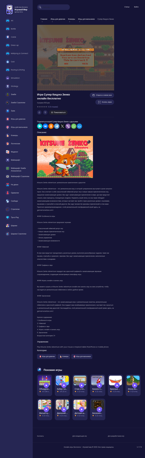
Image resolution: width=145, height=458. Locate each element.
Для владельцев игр (79, 436)
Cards (10, 37)
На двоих (11, 184)
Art (9, 20)
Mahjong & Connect (16, 53)
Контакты (40, 436)
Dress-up (12, 45)
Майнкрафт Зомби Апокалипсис (15, 169)
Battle (10, 29)
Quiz (10, 61)
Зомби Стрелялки (15, 102)
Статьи (126, 7)
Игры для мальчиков (16, 127)
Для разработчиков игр (116, 436)
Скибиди (11, 201)
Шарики (11, 225)
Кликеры (11, 135)
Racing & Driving (15, 70)
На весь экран (105, 102)
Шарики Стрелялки (15, 234)
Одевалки (12, 193)
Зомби (10, 94)
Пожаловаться (58, 112)
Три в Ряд (12, 217)
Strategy (11, 86)
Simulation (12, 78)
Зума (10, 111)
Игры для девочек (15, 119)
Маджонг (11, 152)
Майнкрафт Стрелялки (17, 176)
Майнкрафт (12, 160)
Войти (136, 7)
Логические (12, 143)
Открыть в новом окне (102, 95)
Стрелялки (12, 209)
